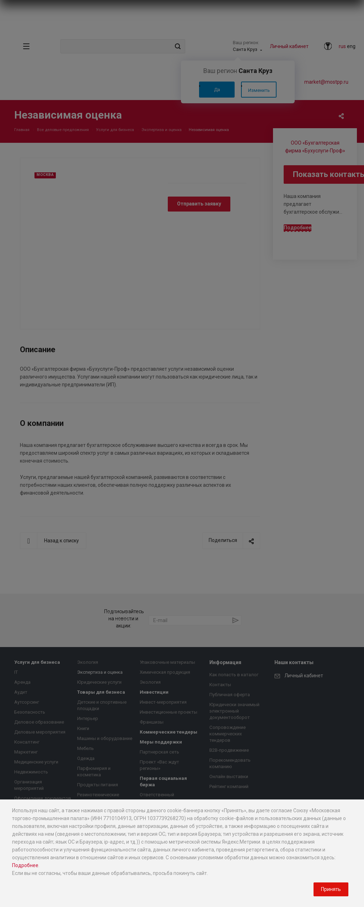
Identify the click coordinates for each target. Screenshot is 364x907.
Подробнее (25, 865)
